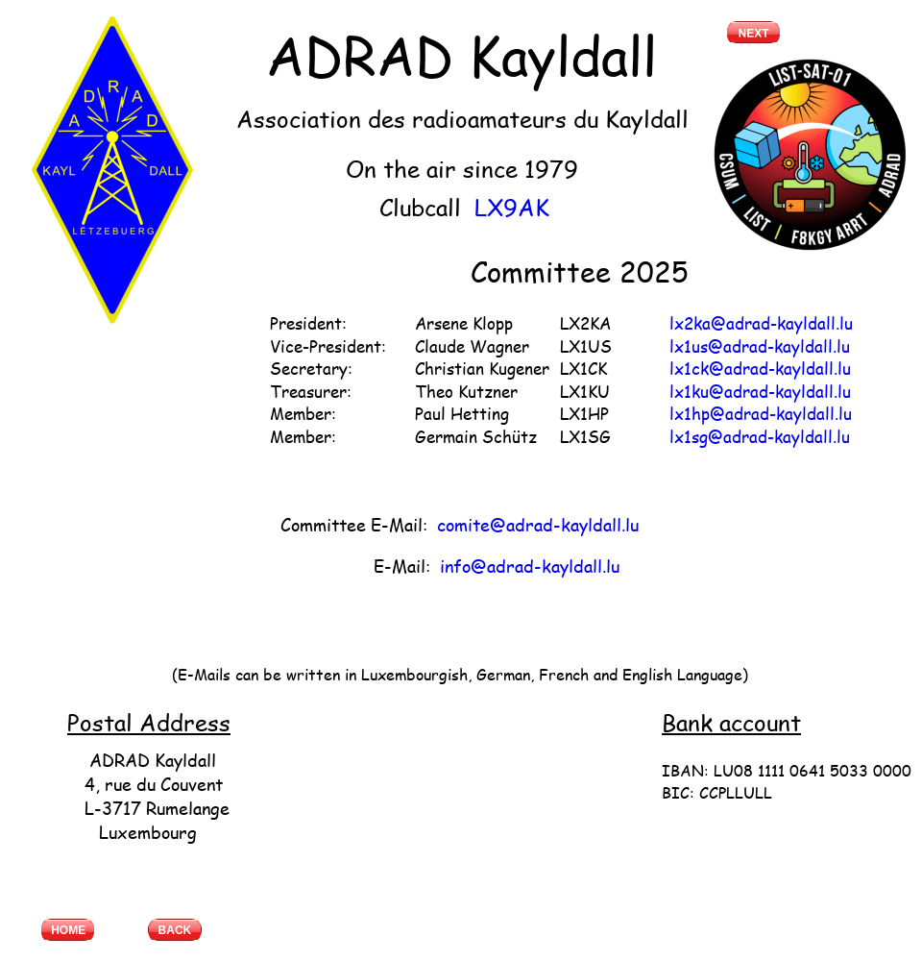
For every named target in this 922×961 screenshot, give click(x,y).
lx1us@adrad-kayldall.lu (759, 345)
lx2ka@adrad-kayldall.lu (761, 322)
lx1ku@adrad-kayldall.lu (760, 391)
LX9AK (512, 207)
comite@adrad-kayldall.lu (538, 524)
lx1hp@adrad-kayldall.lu (760, 413)
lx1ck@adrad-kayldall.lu (760, 368)
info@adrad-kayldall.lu (529, 566)
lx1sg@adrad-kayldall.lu (759, 436)
